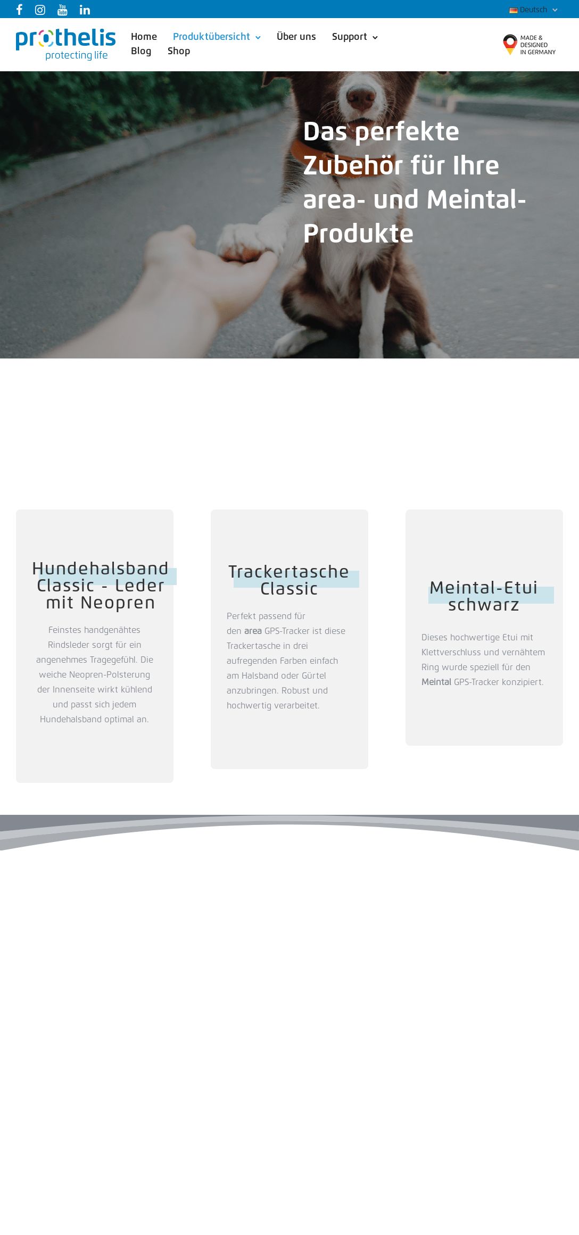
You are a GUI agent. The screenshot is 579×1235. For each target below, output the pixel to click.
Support (349, 37)
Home (144, 37)
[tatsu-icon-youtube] (64, 9)
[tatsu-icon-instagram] (42, 9)
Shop (179, 51)
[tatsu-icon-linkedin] (87, 9)
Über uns (296, 37)
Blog (141, 51)
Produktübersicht (211, 37)
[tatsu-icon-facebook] (21, 9)
